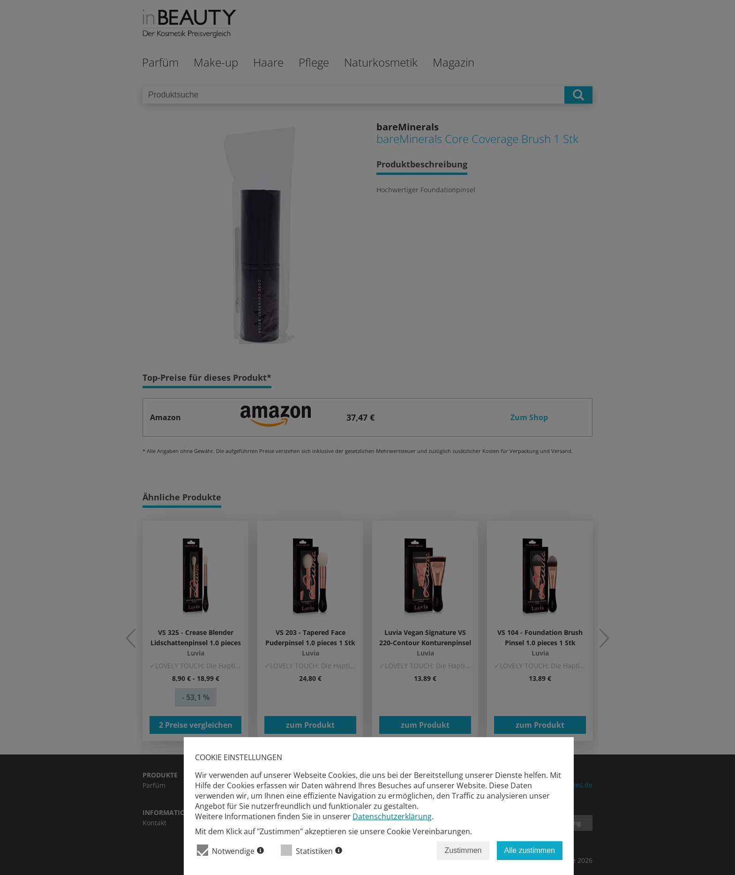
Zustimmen (462, 850)
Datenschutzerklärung (392, 816)
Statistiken (311, 850)
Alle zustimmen (529, 850)
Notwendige (230, 850)
